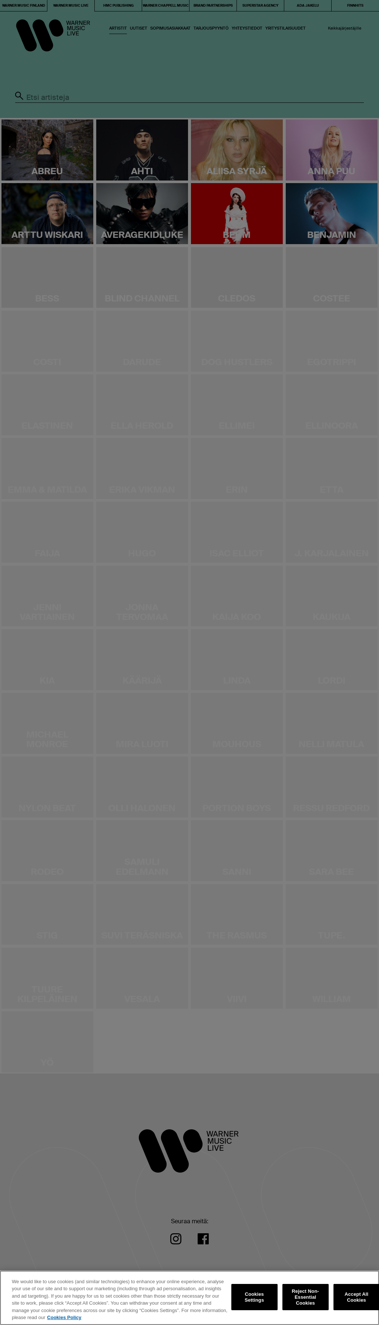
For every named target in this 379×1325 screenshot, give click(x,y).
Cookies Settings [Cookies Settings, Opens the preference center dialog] (254, 1297)
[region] (189, 1298)
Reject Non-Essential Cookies (305, 1297)
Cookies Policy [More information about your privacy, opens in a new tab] (64, 1317)
